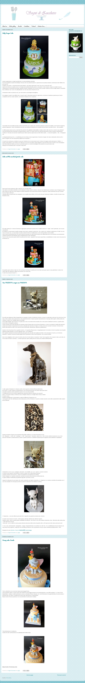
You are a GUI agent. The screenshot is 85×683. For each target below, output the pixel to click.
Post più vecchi (61, 675)
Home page (30, 675)
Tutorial (33, 26)
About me (4, 26)
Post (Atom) (8, 677)
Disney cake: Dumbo (8, 540)
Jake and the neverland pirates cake (12, 156)
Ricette (20, 26)
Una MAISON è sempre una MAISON (14, 282)
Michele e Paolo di (21, 530)
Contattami (26, 26)
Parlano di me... (41, 26)
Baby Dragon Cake (7, 33)
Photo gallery (12, 26)
